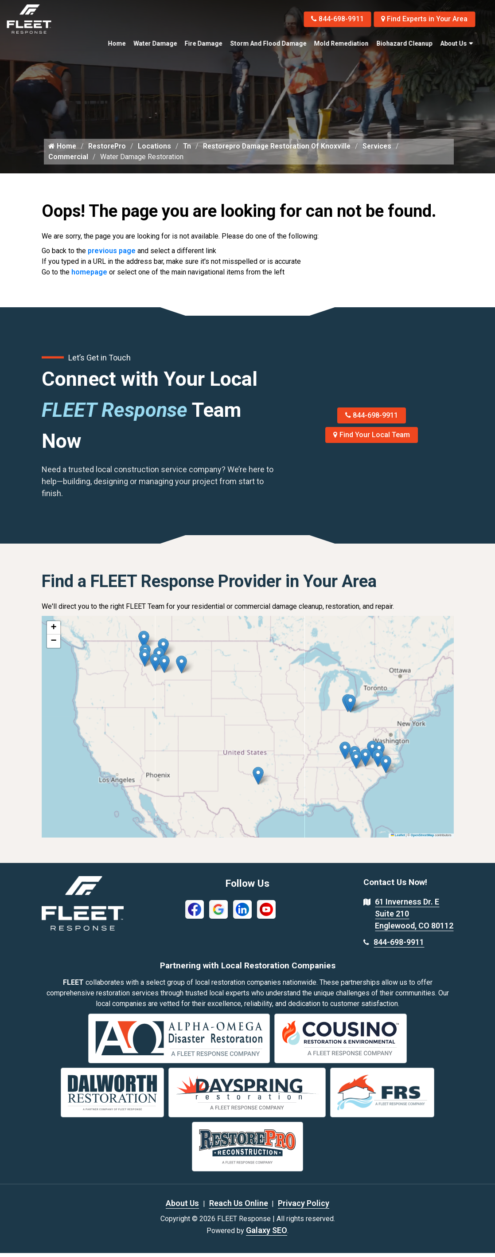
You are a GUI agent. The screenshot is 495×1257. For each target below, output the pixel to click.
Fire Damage (203, 43)
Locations (155, 150)
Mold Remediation (341, 43)
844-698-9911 (335, 19)
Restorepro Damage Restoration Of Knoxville (279, 150)
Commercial (68, 161)
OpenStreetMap (422, 839)
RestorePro (108, 150)
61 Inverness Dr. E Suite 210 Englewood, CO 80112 (414, 918)
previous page (112, 255)
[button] (181, 669)
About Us (453, 43)
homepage (89, 276)
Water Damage (155, 43)
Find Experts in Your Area (423, 19)
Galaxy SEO (266, 1234)
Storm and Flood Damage (268, 43)
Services (381, 150)
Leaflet (398, 839)
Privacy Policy (303, 1207)
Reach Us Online (238, 1207)
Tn (188, 150)
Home (116, 43)
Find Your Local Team (371, 439)
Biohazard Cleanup (404, 43)
